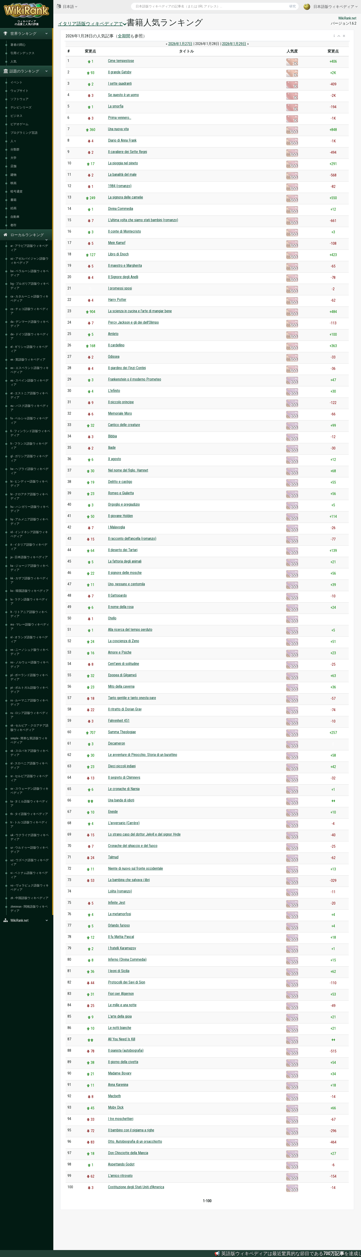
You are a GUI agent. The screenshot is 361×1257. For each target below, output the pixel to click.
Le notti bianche (119, 1028)
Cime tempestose (121, 61)
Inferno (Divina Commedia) (127, 959)
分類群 (14, 149)
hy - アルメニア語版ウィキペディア (29, 521)
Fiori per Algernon (121, 993)
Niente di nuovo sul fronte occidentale (135, 868)
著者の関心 (18, 44)
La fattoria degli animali (124, 561)
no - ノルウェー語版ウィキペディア (29, 664)
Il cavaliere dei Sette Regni (127, 152)
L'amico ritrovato (120, 1175)
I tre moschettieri (120, 1119)
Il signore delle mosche (125, 572)
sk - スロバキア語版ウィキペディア (29, 753)
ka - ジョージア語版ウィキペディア (29, 568)
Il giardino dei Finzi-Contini (127, 368)
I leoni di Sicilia (118, 971)
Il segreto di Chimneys (124, 777)
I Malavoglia (116, 527)
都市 (13, 225)
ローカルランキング (25, 236)
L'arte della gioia (120, 1016)
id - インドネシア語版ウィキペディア (29, 534)
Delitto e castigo (120, 481)
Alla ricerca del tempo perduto (130, 629)
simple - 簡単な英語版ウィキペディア (29, 740)
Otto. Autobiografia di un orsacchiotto (135, 1141)
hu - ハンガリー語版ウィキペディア (29, 509)
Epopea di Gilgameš (122, 675)
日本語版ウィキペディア (330, 6)
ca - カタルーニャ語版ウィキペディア (29, 298)
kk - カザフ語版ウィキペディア (29, 580)
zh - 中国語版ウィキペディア (29, 898)
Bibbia (112, 436)
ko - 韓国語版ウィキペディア (29, 591)
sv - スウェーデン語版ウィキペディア (29, 791)
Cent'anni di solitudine (123, 663)
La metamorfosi (119, 914)
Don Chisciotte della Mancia (128, 1153)
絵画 (13, 208)
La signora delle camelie (125, 197)
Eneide (113, 811)
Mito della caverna (121, 686)
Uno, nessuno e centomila (126, 584)
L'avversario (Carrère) (124, 823)
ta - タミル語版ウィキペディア (29, 803)
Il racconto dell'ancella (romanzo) (132, 538)
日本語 (67, 6)
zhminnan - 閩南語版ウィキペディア (29, 908)
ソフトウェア (19, 99)
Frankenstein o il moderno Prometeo (134, 379)
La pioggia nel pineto (123, 163)
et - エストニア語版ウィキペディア (29, 395)
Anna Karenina (118, 1084)
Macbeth (114, 1096)
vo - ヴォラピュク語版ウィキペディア (29, 887)
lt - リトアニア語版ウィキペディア (28, 614)
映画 (13, 183)
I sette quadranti (120, 83)
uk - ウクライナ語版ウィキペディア (29, 837)
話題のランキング (25, 71)
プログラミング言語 (24, 132)
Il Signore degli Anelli (123, 277)
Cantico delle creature (124, 425)
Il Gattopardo (117, 595)
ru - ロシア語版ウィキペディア (29, 715)
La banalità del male (122, 174)
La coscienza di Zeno (123, 641)
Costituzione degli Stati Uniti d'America (136, 1187)
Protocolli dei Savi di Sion (126, 982)
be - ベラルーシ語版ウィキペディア (29, 273)
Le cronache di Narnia (124, 789)
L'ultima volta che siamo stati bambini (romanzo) (143, 220)
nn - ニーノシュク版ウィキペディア (29, 652)
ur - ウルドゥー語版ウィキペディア (29, 849)
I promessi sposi (120, 288)
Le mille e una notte (122, 1005)
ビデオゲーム (19, 124)
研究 (292, 6)
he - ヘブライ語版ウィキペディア (29, 471)
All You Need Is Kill (121, 1039)
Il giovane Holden (120, 516)
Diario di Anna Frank (122, 140)
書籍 (13, 200)
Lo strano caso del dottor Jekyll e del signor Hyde (144, 834)
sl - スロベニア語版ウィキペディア (29, 765)
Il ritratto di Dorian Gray (125, 709)
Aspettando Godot (121, 1164)
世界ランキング (25, 33)
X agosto (114, 459)
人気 (13, 61)
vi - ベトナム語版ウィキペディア (29, 875)
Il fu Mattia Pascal (121, 937)
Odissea (113, 356)
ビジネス (16, 115)
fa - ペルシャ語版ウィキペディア (29, 420)
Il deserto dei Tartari (122, 550)
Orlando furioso (119, 925)
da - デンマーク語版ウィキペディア (29, 324)
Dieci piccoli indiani (122, 766)
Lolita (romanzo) (120, 891)
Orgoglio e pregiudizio (124, 504)
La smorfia (115, 106)
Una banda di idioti (121, 800)
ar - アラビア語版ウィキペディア (29, 248)
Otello (112, 618)
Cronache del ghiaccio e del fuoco (132, 845)
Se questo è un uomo (123, 95)
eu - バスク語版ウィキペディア (29, 408)
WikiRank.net (26, 920)
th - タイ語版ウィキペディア (29, 814)
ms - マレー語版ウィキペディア (29, 626)
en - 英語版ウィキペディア (27, 359)
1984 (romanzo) (119, 186)
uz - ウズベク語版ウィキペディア (29, 862)
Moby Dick (116, 1107)
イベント (16, 82)
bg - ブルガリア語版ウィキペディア (29, 286)
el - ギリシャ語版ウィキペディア (29, 349)
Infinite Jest (116, 902)
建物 (13, 174)
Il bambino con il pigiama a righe (131, 1130)
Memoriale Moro (120, 413)
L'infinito (114, 390)
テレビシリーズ (21, 107)
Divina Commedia (120, 208)
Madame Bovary (119, 1073)
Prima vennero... (119, 117)
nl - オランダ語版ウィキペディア (29, 639)
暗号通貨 (16, 191)
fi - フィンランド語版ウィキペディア (30, 433)
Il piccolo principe (121, 402)
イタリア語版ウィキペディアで (92, 23)
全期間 (124, 35)
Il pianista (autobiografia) (126, 1050)
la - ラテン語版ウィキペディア (29, 601)
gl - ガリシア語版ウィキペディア (29, 458)
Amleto (113, 334)
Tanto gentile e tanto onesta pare (132, 698)
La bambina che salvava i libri (129, 880)
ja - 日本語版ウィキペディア (29, 557)
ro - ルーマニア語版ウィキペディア (29, 702)
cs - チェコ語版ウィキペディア (29, 311)
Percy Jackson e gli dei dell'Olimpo (133, 322)
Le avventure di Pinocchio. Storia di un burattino (142, 754)
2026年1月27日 (180, 44)
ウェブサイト (19, 90)
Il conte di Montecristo (124, 231)
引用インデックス (22, 53)
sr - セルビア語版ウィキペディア (29, 778)
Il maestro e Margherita (125, 265)
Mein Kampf (116, 243)
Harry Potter (117, 299)
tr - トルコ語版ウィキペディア (29, 824)
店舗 (13, 166)
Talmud (113, 857)
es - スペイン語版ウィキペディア (29, 382)
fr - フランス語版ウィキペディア (29, 445)
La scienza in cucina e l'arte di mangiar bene (140, 311)
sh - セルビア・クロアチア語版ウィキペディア (29, 727)
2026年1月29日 (234, 44)
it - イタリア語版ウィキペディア (28, 546)
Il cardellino (116, 345)
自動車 (14, 216)
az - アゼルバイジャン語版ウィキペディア (29, 260)
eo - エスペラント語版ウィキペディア (29, 370)
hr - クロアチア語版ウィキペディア (29, 496)
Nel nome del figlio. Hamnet (128, 470)
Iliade (112, 447)
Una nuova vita (118, 129)
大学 (13, 158)
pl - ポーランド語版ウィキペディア (29, 677)
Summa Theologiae (122, 732)
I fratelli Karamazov (122, 948)
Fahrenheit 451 (119, 720)
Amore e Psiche (119, 652)
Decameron (116, 743)
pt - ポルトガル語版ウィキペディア (29, 690)
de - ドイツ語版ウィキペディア (29, 336)
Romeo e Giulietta (121, 493)
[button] (334, 36)
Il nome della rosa (121, 607)
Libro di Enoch (118, 254)
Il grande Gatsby (119, 72)
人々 (13, 141)
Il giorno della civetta (123, 1062)
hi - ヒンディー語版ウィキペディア (29, 483)
